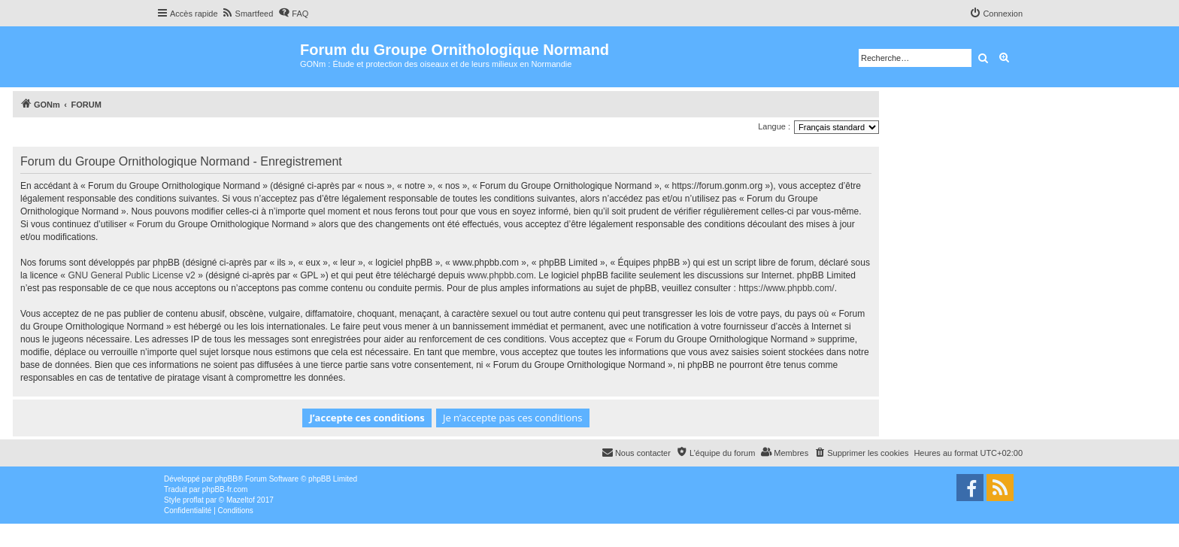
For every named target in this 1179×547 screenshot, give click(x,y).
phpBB (226, 479)
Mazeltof (240, 500)
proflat (193, 500)
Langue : (774, 126)
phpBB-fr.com (225, 489)
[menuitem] (248, 14)
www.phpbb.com (501, 275)
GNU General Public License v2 (131, 275)
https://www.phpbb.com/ (786, 288)
